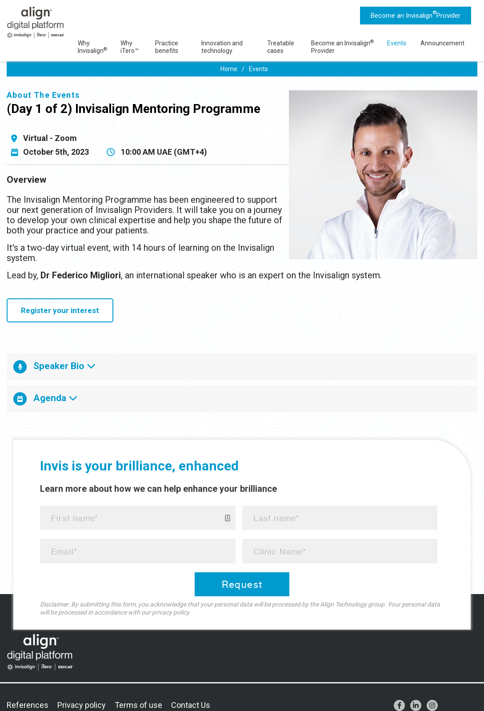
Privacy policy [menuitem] (81, 705)
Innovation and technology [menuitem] (222, 47)
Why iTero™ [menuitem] (129, 47)
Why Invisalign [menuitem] (92, 47)
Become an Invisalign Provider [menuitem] (342, 47)
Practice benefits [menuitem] (166, 47)
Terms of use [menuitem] (138, 705)
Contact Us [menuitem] (190, 705)
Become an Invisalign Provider (415, 14)
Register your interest (60, 310)
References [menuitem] (27, 705)
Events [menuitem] (396, 43)
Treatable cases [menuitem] (280, 47)
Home (228, 68)
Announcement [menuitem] (442, 43)
